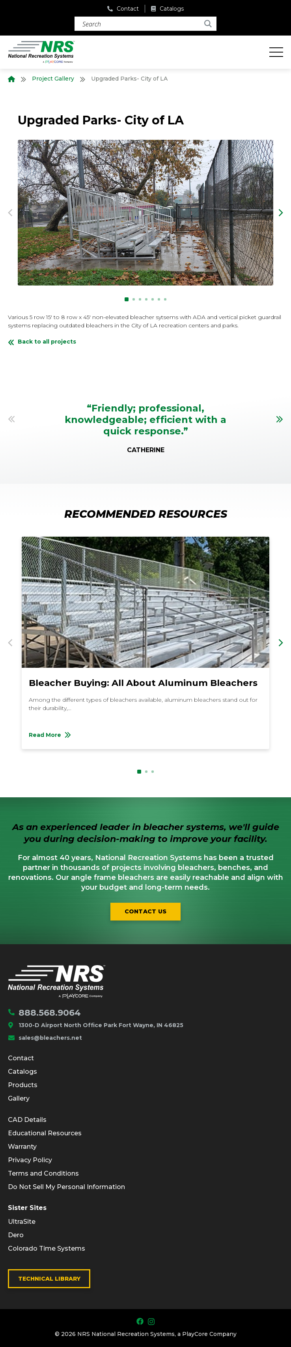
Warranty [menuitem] (22, 1146)
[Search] (145, 24)
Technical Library (49, 1278)
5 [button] (152, 299)
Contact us (146, 911)
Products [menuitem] (22, 1085)
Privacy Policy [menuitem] (30, 1160)
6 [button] (159, 299)
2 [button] (133, 299)
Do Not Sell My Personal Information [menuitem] (66, 1187)
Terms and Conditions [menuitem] (43, 1173)
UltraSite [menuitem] (21, 1221)
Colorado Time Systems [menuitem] (46, 1248)
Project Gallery (53, 78)
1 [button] (127, 299)
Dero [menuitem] (16, 1235)
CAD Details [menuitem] (27, 1119)
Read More (111, 736)
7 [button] (165, 299)
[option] (145, 213)
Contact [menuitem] (21, 1058)
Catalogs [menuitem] (22, 1071)
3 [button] (140, 299)
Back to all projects (42, 341)
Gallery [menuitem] (19, 1098)
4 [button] (146, 299)
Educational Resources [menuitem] (45, 1133)
